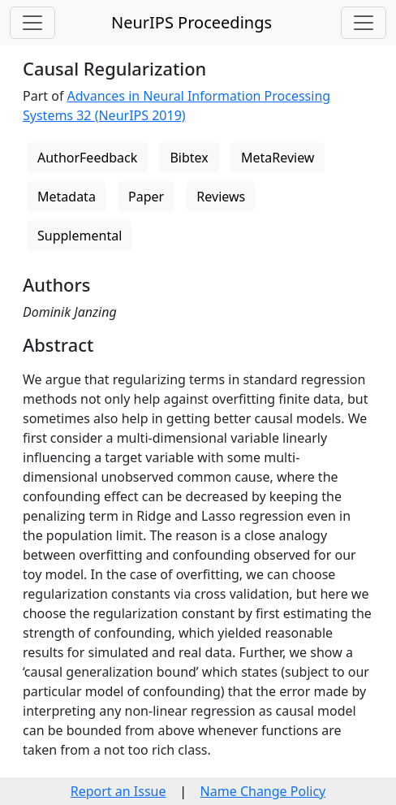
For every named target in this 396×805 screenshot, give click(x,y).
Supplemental (79, 236)
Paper (146, 197)
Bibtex (189, 158)
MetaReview (277, 158)
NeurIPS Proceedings (191, 22)
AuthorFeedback (87, 158)
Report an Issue (118, 791)
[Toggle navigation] (32, 22)
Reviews (220, 197)
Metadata (66, 197)
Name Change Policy (263, 791)
